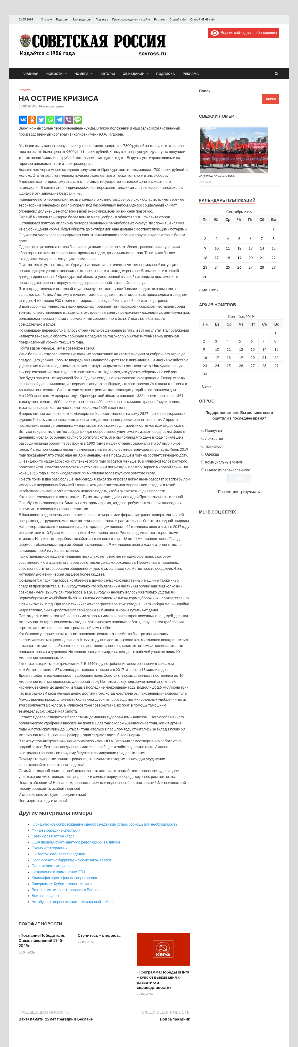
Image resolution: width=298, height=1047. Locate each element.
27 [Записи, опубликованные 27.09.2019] (250, 267)
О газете (46, 19)
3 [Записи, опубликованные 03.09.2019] (216, 238)
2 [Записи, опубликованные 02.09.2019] (205, 238)
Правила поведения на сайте (131, 19)
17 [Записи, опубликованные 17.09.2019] (216, 257)
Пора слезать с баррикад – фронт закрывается (71, 860)
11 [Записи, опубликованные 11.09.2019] (228, 248)
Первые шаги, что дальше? (54, 866)
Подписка (102, 19)
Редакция (62, 19)
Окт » (213, 290)
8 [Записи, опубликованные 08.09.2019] (273, 238)
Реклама (159, 19)
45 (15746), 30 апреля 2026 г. (217, 176)
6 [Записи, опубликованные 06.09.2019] (250, 238)
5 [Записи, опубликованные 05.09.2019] (239, 238)
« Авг (203, 290)
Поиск (204, 91)
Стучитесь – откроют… (99, 935)
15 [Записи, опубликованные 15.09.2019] (273, 248)
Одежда (212, 454)
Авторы (107, 74)
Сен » (206, 386)
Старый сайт (177, 19)
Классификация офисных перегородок (65, 877)
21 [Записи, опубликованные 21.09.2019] (262, 257)
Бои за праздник (45, 895)
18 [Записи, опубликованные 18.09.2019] (228, 257)
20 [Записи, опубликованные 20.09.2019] (250, 257)
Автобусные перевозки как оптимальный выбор (72, 901)
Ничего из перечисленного (227, 470)
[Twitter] (41, 120)
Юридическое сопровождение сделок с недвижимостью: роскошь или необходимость (104, 824)
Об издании (133, 74)
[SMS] (78, 120)
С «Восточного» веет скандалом (59, 854)
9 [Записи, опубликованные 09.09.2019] (205, 248)
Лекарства (214, 438)
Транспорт (214, 446)
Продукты (213, 430)
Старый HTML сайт (202, 19)
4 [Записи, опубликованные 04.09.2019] (228, 238)
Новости (54, 74)
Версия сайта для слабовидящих (243, 32)
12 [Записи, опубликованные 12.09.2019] (239, 248)
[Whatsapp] (50, 120)
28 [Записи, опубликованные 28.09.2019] (262, 267)
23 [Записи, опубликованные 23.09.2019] (205, 267)
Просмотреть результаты (239, 491)
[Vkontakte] (23, 120)
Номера (81, 74)
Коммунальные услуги (224, 462)
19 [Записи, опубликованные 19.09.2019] (239, 257)
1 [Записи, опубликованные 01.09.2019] (273, 229)
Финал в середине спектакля (56, 830)
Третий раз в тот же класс (53, 836)
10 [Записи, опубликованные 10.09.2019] (216, 248)
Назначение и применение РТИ (58, 872)
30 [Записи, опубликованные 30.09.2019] (205, 276)
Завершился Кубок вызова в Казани (62, 883)
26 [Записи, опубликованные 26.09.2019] (239, 267)
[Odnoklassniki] (32, 120)
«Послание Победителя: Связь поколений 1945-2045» (42, 940)
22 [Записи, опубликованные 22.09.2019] (273, 257)
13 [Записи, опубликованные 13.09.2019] (250, 248)
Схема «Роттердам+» (50, 848)
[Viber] (68, 120)
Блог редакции (82, 19)
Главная (30, 74)
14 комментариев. (51, 106)
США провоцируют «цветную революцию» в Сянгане (76, 842)
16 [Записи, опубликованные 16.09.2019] (205, 257)
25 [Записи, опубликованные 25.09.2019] (228, 267)
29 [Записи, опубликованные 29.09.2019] (273, 267)
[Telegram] (59, 120)
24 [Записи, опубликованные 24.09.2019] (216, 267)
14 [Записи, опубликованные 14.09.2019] (262, 248)
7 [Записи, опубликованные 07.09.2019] (262, 238)
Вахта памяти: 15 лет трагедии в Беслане (67, 889)
